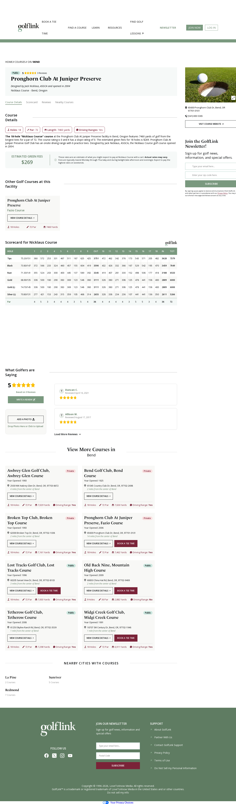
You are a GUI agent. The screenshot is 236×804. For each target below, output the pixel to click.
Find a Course (77, 27)
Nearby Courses (64, 102)
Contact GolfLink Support (166, 745)
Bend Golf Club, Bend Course (103, 473)
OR (29, 61)
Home (9, 61)
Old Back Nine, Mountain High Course (106, 567)
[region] (91, 276)
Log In (211, 27)
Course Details (13, 102)
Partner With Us (161, 737)
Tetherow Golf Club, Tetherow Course (25, 615)
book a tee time (125, 543)
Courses (20, 61)
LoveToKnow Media (121, 786)
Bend (36, 61)
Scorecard (32, 102)
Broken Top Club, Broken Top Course (29, 520)
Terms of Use (160, 760)
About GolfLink (160, 729)
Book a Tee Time (49, 27)
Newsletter (168, 27)
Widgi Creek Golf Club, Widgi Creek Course (104, 615)
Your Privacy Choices (118, 802)
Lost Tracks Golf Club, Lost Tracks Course (30, 567)
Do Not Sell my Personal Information (173, 768)
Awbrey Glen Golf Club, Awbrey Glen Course (28, 473)
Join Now (194, 27)
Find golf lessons (137, 27)
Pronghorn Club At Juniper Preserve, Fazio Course (108, 520)
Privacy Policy (223, 193)
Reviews (46, 102)
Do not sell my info (118, 792)
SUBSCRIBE (118, 765)
